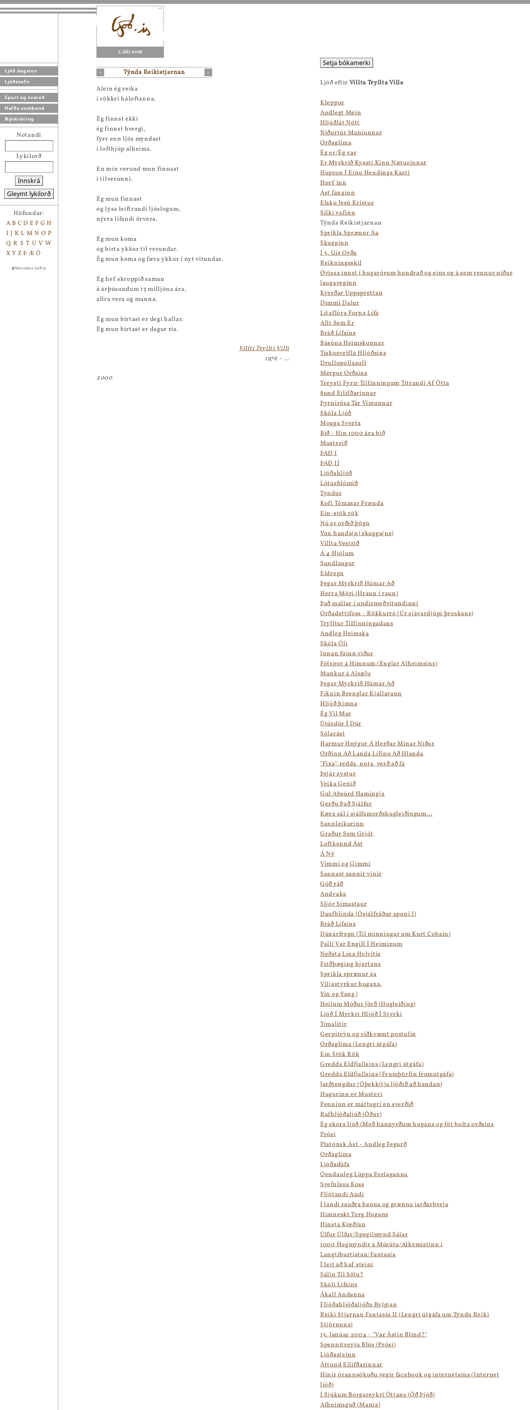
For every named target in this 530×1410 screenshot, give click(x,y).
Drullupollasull (343, 363)
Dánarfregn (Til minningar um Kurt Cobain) (385, 934)
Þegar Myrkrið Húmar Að (357, 583)
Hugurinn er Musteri (351, 1094)
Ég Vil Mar (335, 714)
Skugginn (334, 243)
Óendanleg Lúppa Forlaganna (364, 1174)
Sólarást (332, 734)
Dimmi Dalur (340, 303)
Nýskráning (19, 119)
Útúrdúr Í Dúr (340, 724)
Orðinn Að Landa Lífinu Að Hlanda (371, 754)
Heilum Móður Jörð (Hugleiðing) (368, 1004)
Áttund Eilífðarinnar (351, 1365)
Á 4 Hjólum (337, 553)
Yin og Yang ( (339, 994)
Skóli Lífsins (339, 1285)
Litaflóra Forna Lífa (349, 313)
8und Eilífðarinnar (348, 393)
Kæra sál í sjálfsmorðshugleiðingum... (376, 814)
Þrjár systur (338, 774)
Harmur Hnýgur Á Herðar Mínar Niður (377, 744)
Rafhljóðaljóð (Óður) (351, 1114)
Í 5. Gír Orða (338, 253)
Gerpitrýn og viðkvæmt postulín (368, 1034)
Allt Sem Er (337, 323)
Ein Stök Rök (339, 1054)
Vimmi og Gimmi (345, 864)
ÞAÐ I (328, 453)
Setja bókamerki (346, 63)
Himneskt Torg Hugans (354, 1214)
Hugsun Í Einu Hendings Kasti (365, 173)
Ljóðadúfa (334, 1164)
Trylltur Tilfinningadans (356, 623)
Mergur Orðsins (344, 373)
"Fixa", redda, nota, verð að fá (362, 764)
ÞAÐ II (329, 463)
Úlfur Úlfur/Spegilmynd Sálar (364, 1234)
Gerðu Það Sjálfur (346, 804)
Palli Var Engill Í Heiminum (361, 944)
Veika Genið (338, 784)
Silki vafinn (337, 213)
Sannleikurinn (342, 824)
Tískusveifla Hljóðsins (353, 353)
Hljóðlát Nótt (340, 123)
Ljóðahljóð (336, 473)
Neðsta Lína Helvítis (350, 954)
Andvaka (333, 894)
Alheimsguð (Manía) (350, 1405)
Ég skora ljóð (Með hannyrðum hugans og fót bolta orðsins (407, 1124)
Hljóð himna (339, 704)
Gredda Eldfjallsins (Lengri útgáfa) (372, 1064)
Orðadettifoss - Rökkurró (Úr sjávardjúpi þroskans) (397, 613)
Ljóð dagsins (21, 70)
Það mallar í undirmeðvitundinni (369, 603)
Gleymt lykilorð (29, 194)
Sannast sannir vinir (351, 874)
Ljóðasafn (17, 81)
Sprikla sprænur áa (348, 974)
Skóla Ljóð (335, 413)
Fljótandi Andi (342, 1194)
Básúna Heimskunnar (352, 343)
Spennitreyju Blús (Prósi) (358, 1345)
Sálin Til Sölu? (342, 1275)
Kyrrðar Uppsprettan (351, 293)
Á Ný (327, 854)
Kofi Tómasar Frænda (351, 503)
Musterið (334, 443)
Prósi (328, 1134)
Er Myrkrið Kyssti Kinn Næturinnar (373, 163)
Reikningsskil (341, 263)
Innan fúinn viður (346, 654)
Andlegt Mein (340, 113)
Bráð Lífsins (338, 333)
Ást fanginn (337, 193)
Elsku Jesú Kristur (347, 203)
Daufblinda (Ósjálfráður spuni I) (368, 914)
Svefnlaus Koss (342, 1184)
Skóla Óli (334, 644)
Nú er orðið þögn (345, 523)
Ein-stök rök (339, 513)
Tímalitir (333, 1024)
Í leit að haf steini (346, 1265)
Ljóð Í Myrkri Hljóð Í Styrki (361, 1014)
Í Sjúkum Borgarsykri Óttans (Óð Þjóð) (377, 1395)
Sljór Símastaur (343, 904)
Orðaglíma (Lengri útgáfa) (358, 1044)
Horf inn (333, 183)
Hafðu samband (25, 108)
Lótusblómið (339, 483)
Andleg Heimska (344, 633)
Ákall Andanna (342, 1295)
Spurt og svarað (25, 97)
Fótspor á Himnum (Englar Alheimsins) (378, 664)
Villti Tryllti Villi (264, 348)
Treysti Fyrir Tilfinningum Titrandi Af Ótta (384, 383)
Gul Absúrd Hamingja (352, 794)
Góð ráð (331, 884)
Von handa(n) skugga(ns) (357, 533)
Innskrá (29, 180)
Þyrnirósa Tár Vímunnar (356, 403)
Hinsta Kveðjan (343, 1224)
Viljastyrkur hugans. (351, 984)
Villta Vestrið (340, 543)
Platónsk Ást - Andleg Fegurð (363, 1144)
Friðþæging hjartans (350, 964)
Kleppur (332, 103)
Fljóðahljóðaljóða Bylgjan (358, 1305)
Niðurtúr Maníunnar (351, 133)
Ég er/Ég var (338, 153)
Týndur (331, 493)
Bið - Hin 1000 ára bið (352, 433)
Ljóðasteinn (338, 1355)
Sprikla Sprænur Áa (349, 233)
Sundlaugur (337, 563)
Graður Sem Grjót (346, 834)
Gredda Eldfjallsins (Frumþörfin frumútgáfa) (387, 1074)
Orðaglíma (335, 143)
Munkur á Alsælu (345, 674)
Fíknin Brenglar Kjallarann (361, 694)
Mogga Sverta (340, 423)
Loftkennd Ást (341, 844)
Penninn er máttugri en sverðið (367, 1104)
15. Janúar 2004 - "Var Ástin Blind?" (373, 1335)
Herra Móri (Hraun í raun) (359, 593)
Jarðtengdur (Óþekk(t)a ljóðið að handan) (381, 1084)
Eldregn (332, 573)
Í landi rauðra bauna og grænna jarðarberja (384, 1204)
